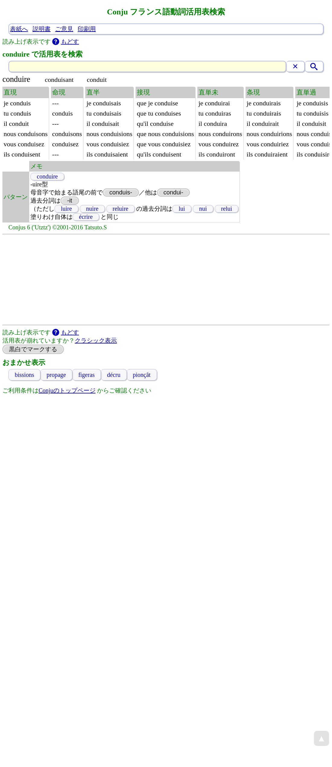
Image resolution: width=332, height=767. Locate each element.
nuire (92, 208)
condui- (173, 192)
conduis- (120, 192)
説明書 (42, 29)
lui (182, 208)
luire (66, 208)
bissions (24, 374)
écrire (86, 216)
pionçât (142, 374)
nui (203, 208)
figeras (86, 374)
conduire (47, 176)
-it (69, 200)
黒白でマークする (33, 349)
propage (56, 374)
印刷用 (87, 29)
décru (113, 374)
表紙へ (19, 29)
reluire (120, 208)
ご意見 (64, 29)
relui (226, 208)
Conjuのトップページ (67, 390)
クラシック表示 (96, 340)
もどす (70, 41)
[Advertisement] (166, 280)
